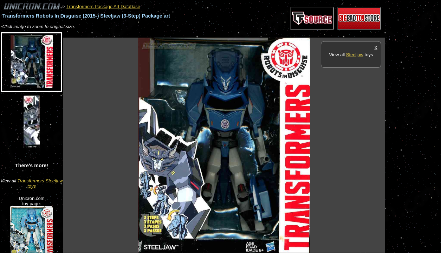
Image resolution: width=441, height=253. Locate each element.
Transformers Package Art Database (103, 6)
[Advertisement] (191, 34)
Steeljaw (354, 54)
